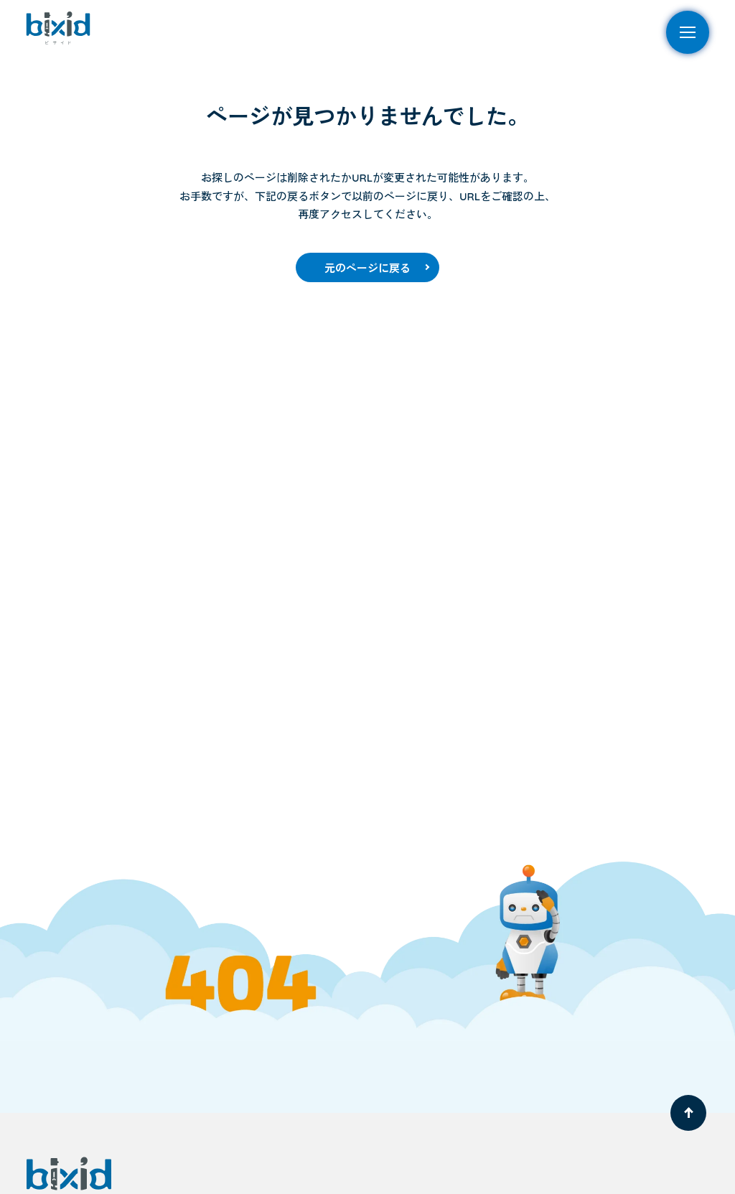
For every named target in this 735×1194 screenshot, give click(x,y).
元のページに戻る (367, 268)
